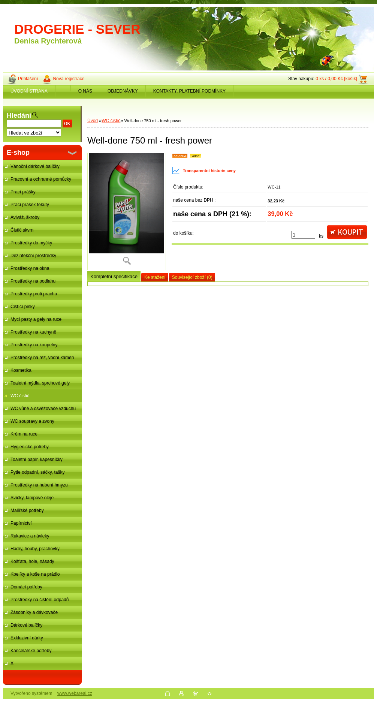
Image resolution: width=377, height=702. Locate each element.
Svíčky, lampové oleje (32, 497)
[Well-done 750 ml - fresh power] (127, 211)
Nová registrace (68, 78)
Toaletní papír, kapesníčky (36, 459)
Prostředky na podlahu (32, 281)
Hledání (19, 115)
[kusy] (303, 235)
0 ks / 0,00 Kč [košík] (336, 78)
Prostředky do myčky (31, 242)
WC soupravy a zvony (32, 421)
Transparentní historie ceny (204, 170)
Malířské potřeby (27, 510)
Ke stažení (155, 277)
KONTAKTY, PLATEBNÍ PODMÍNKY (189, 91)
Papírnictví (21, 523)
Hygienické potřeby (29, 446)
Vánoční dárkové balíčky (35, 166)
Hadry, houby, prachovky (35, 548)
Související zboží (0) (192, 277)
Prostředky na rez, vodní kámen (42, 357)
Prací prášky (23, 192)
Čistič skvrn (21, 230)
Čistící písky (22, 306)
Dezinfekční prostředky (33, 255)
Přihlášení (28, 78)
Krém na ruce (23, 434)
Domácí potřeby (26, 587)
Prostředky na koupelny (33, 344)
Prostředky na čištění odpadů (39, 599)
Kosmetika (20, 370)
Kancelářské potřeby (30, 650)
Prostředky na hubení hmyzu (39, 485)
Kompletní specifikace (114, 276)
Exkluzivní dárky (26, 638)
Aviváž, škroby (24, 217)
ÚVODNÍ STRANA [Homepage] (29, 91)
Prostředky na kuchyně (33, 332)
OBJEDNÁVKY (123, 91)
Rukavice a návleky (29, 536)
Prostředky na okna (29, 268)
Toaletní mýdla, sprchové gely (40, 383)
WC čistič (19, 395)
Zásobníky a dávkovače (34, 612)
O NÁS (85, 91)
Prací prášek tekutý (29, 204)
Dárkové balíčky (26, 625)
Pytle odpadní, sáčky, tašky (37, 472)
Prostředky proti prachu (33, 293)
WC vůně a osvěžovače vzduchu (43, 408)
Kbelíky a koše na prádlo (35, 574)
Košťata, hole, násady (32, 561)
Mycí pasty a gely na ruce (35, 319)
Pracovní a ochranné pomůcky (40, 179)
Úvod (92, 120)
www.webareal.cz (74, 693)
